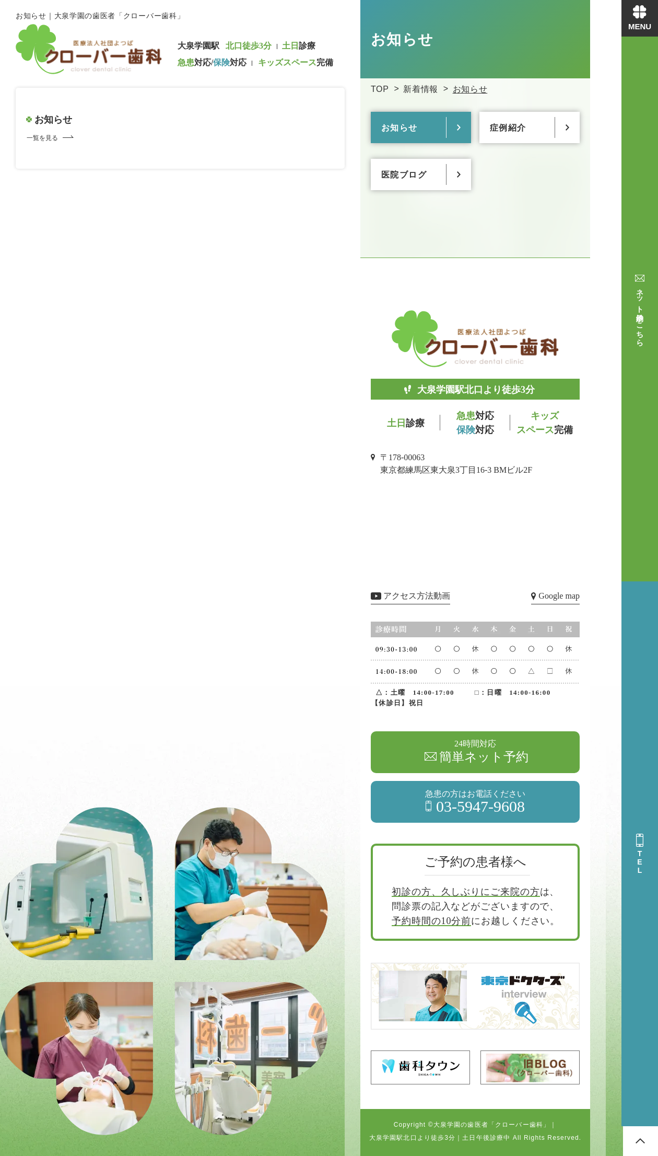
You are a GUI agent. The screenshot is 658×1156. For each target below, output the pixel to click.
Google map (559, 595)
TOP (380, 89)
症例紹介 (508, 127)
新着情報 (420, 89)
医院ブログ (404, 174)
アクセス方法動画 (416, 595)
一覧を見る (42, 138)
